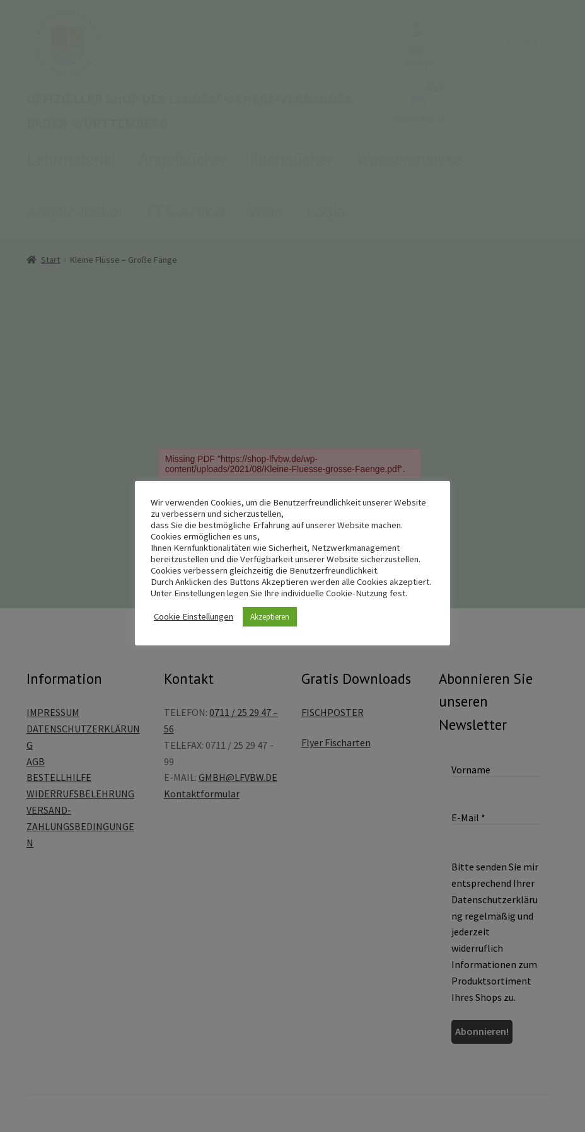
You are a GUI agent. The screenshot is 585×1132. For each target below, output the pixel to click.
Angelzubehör (75, 212)
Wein (265, 212)
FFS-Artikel (186, 212)
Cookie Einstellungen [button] (193, 616)
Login (325, 212)
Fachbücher (291, 160)
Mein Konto (419, 46)
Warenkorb (418, 109)
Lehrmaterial (71, 160)
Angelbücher (183, 160)
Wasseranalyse (408, 160)
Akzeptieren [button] (269, 616)
